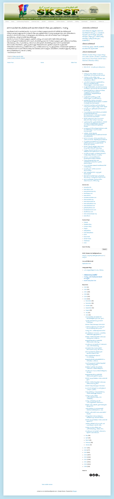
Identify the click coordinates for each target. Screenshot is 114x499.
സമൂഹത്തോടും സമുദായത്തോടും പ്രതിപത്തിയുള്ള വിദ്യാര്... (95, 392)
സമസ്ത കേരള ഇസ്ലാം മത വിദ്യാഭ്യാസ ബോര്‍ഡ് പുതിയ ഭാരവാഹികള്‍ (93, 162)
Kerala (12, 58)
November (88, 303)
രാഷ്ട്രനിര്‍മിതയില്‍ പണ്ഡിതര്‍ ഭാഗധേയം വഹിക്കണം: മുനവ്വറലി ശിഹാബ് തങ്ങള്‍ (95, 87)
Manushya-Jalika (93, 60)
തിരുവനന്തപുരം (94, 38)
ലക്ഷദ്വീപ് (85, 40)
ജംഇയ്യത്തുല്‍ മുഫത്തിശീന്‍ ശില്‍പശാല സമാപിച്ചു (93, 341)
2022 (85, 289)
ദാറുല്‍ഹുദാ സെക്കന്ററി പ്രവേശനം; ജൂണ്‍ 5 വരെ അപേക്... (95, 431)
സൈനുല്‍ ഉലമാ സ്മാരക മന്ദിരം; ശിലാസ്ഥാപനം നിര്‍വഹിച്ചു (93, 180)
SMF (87, 56)
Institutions (51, 21)
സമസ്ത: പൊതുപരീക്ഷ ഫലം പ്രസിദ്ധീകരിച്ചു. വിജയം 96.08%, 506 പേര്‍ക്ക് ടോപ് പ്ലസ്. (94, 78)
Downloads (84, 21)
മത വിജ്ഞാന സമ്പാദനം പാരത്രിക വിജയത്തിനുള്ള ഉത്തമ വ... (95, 333)
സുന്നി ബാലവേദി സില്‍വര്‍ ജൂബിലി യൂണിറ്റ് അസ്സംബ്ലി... (95, 363)
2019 (85, 296)
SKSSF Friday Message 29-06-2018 (95, 324)
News (12, 21)
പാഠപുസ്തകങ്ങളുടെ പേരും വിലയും (94, 270)
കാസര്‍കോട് (86, 31)
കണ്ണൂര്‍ (93, 31)
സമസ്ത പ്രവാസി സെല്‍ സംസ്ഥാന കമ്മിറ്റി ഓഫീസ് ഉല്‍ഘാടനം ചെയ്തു (94, 150)
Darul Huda (87, 236)
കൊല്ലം (85, 38)
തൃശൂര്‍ (84, 34)
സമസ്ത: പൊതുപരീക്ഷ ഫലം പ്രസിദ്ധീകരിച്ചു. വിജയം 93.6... (94, 428)
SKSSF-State (101, 58)
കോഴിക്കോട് (86, 32)
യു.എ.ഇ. (90, 46)
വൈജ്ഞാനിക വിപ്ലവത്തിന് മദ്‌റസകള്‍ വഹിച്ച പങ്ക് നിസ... (94, 348)
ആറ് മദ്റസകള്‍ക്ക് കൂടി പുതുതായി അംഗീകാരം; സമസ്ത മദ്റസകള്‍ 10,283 (94, 176)
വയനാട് (99, 31)
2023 (85, 287)
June (87, 315)
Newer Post (10, 62)
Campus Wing (87, 226)
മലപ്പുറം (93, 32)
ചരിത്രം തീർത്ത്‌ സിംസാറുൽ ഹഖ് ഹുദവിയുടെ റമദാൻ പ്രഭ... (95, 424)
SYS (83, 56)
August (88, 310)
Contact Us (93, 21)
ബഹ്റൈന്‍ (86, 48)
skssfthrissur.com (88, 211)
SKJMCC (97, 56)
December (88, 301)
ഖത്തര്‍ (101, 46)
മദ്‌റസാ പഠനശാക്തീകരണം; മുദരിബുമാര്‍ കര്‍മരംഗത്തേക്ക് (92, 157)
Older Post (74, 62)
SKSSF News (87, 238)
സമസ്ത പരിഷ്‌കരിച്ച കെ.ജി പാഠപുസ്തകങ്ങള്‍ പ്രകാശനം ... (94, 401)
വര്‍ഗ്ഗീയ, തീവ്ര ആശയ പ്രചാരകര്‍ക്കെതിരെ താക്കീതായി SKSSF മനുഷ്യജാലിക (95, 135)
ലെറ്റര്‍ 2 (84, 257)
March (87, 440)
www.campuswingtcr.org (90, 213)
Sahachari (85, 60)
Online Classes (61, 21)
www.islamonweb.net (89, 201)
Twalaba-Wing (92, 54)
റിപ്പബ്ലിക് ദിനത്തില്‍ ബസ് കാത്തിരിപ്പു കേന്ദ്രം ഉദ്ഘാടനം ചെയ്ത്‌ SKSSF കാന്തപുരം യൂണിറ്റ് (95, 143)
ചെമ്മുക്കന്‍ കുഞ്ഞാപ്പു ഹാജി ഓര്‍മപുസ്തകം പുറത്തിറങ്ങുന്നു (92, 97)
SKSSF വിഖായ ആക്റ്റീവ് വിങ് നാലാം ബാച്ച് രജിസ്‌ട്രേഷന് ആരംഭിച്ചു (94, 147)
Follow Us (101, 21)
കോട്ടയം (85, 36)
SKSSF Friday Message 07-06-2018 (95, 385)
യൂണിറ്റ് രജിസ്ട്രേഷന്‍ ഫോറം (96, 255)
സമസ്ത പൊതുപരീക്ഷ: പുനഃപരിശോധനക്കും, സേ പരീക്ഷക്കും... (93, 397)
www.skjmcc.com (88, 189)
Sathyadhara (87, 230)
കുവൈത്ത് (94, 48)
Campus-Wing (101, 54)
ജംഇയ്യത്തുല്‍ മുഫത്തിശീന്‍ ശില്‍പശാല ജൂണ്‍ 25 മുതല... (94, 375)
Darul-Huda (94, 58)
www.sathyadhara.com (90, 203)
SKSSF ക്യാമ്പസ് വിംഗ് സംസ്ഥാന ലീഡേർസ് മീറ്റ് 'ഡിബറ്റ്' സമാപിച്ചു (94, 119)
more (85, 242)
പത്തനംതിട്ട (99, 36)
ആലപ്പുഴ (92, 36)
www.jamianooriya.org (90, 191)
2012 (85, 459)
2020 (85, 294)
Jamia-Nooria (86, 58)
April (87, 438)
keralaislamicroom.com (90, 209)
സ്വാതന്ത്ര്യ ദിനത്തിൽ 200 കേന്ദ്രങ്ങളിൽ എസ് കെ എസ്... (94, 317)
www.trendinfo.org (88, 199)
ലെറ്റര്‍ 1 (84, 255)
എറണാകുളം (92, 34)
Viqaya (86, 228)
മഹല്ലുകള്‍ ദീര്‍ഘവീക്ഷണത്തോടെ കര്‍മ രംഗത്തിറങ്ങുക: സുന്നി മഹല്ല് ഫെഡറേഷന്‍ (95, 130)
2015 (85, 452)
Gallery (77, 21)
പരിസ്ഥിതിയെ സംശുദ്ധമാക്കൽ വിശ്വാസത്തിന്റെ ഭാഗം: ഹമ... (94, 409)
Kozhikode (17, 58)
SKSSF (44, 21)
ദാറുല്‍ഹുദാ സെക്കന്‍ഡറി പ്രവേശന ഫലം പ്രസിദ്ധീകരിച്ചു (96, 345)
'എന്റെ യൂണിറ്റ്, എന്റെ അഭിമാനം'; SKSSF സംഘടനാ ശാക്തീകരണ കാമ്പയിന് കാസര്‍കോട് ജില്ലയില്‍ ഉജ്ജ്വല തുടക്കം (95, 124)
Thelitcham (87, 240)
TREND (84, 54)
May (87, 435)
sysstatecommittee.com (90, 197)
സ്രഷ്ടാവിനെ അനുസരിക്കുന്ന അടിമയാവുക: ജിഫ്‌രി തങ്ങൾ (94, 416)
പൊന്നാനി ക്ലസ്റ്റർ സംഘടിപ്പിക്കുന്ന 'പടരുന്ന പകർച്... (95, 388)
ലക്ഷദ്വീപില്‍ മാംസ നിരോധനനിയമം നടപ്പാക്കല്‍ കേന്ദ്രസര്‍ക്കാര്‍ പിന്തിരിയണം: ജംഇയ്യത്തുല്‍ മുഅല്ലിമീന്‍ (94, 92)
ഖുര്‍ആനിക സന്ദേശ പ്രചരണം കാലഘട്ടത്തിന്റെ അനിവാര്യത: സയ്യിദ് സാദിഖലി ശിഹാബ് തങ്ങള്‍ (95, 102)
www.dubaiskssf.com (89, 205)
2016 (85, 450)
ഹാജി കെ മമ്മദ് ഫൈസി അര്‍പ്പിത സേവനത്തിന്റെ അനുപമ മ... (94, 327)
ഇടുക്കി (99, 34)
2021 (85, 292)
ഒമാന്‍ (96, 46)
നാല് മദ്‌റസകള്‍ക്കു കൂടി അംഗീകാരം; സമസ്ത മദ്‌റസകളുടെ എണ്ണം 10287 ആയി (95, 105)
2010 (85, 464)
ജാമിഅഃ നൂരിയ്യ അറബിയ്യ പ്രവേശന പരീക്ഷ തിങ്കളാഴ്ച (94, 367)
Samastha (70, 21)
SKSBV (91, 56)
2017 (85, 447)
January (88, 444)
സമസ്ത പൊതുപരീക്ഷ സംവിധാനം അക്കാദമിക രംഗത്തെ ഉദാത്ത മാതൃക (94, 74)
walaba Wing (87, 224)
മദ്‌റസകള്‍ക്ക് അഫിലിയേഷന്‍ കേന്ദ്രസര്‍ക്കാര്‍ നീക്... (93, 352)
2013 (85, 457)
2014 (85, 454)
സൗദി (84, 46)
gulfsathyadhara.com (89, 207)
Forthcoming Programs (23, 21)
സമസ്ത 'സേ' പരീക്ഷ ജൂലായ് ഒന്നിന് (95, 330)
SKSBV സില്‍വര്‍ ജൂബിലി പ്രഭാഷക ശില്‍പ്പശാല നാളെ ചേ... (95, 337)
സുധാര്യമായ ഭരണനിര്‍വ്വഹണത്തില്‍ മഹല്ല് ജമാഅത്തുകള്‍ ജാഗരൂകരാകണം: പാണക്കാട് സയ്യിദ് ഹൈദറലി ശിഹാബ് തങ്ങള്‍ (95, 114)
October (88, 305)
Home (7, 21)
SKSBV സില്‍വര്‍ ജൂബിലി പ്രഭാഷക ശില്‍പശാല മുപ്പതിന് (95, 382)
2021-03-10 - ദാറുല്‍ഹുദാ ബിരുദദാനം (94, 67)
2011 (85, 462)
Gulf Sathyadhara (88, 232)
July (87, 312)
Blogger (75, 491)
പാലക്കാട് (100, 32)
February (88, 442)
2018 (85, 299)
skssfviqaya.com (88, 193)
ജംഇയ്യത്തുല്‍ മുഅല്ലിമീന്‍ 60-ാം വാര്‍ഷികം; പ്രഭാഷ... (95, 360)
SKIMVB (23, 58)
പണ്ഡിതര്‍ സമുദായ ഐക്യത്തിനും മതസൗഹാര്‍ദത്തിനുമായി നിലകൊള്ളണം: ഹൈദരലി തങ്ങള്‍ (94, 83)
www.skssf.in (87, 195)
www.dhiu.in (87, 215)
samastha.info (87, 187)
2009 (85, 466)
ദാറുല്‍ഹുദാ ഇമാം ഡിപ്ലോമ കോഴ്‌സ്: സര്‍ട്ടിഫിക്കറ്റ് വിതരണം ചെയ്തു (95, 154)
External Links (35, 21)
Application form (86, 263)
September (89, 308)
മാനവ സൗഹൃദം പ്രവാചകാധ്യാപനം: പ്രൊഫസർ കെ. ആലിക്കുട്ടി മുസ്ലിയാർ (95, 138)
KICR (85, 234)
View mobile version (47, 484)
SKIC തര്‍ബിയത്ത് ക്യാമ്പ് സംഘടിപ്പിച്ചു (92, 356)
